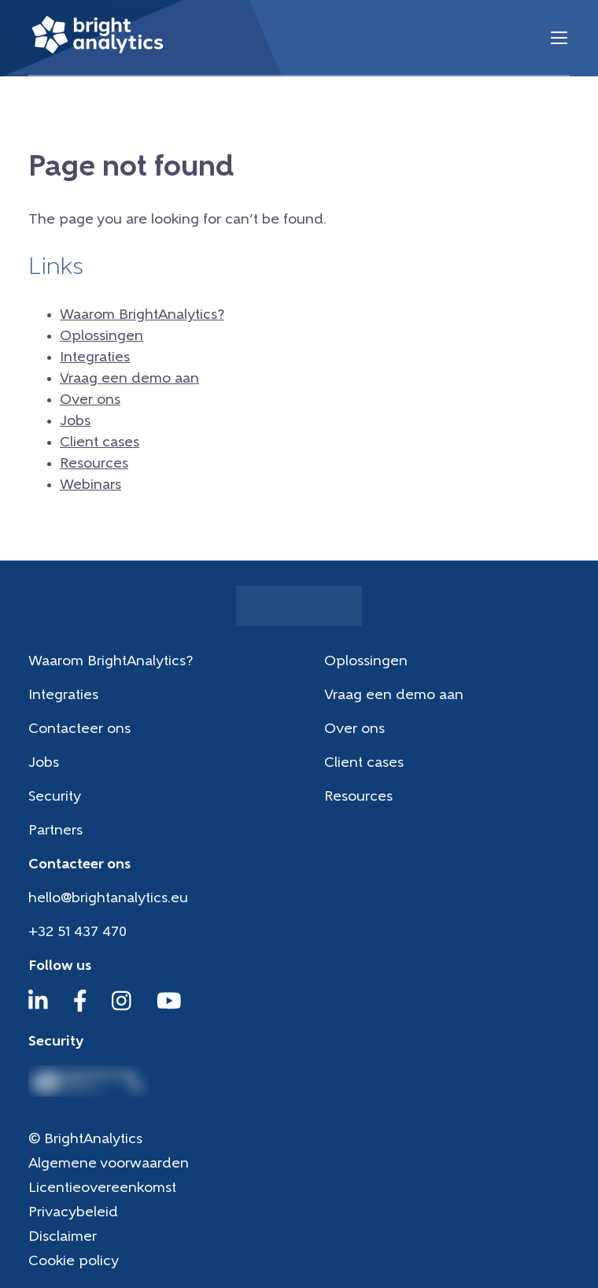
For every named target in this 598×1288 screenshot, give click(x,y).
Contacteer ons (79, 729)
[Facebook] (80, 1008)
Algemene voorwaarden (108, 1164)
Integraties (95, 357)
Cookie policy (73, 1261)
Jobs (75, 421)
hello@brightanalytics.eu (108, 898)
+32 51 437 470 (77, 932)
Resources (94, 464)
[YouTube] (169, 1008)
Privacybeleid (73, 1212)
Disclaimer (62, 1237)
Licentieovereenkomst (102, 1188)
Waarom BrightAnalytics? (142, 315)
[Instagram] (121, 1008)
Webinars (90, 485)
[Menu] (559, 37)
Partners (55, 831)
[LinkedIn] (38, 1008)
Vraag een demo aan (129, 379)
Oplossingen (101, 336)
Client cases (99, 442)
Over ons (90, 400)
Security (54, 797)
